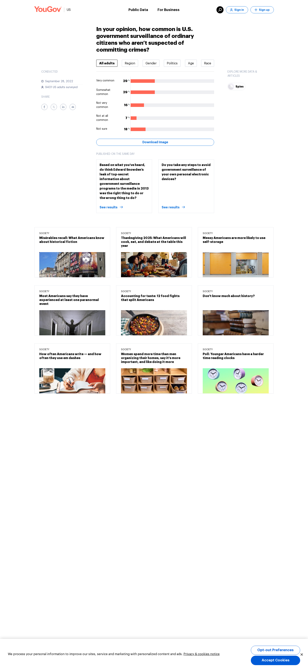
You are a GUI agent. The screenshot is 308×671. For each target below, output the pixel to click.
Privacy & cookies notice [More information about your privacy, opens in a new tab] (201, 654)
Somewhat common (103, 92)
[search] (220, 9)
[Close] (301, 654)
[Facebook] (44, 107)
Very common (105, 80)
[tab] (106, 63)
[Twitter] (54, 107)
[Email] (73, 107)
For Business (169, 10)
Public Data (138, 10)
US (69, 9)
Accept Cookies (276, 660)
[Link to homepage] (48, 9)
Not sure (101, 129)
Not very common (102, 105)
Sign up (262, 9)
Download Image (155, 142)
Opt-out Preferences (275, 650)
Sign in (237, 9)
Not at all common (102, 118)
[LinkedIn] (63, 107)
